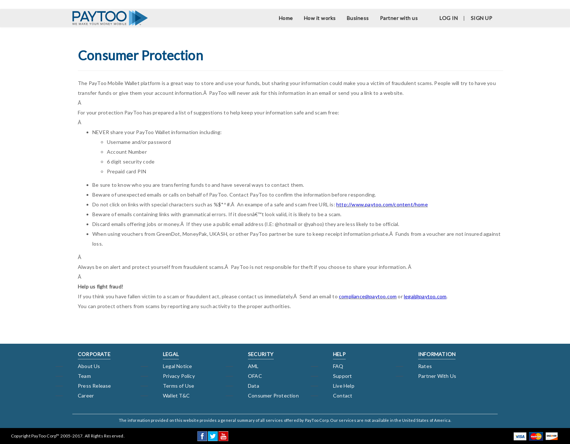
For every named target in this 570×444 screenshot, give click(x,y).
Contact (342, 395)
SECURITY (261, 354)
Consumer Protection (273, 395)
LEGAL (171, 354)
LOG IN (448, 18)
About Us (89, 366)
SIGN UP (482, 18)
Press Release (94, 386)
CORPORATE (94, 354)
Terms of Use (178, 386)
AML (253, 366)
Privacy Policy (179, 376)
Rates (425, 366)
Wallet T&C (176, 395)
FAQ (338, 366)
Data (253, 386)
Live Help (343, 386)
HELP (339, 354)
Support (342, 376)
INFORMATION (436, 354)
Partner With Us (437, 376)
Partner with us (399, 18)
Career (86, 395)
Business (358, 18)
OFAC (255, 376)
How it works (320, 18)
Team (84, 376)
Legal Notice (177, 366)
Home (286, 18)
